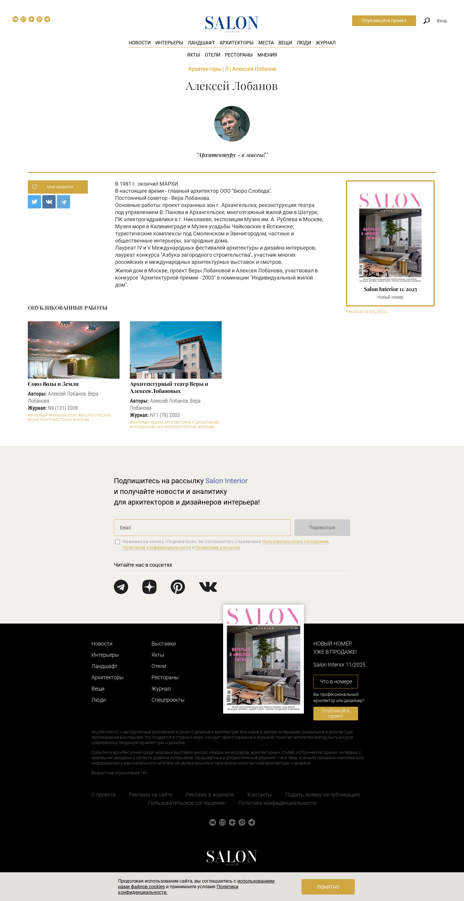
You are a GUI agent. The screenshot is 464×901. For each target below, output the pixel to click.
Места (266, 43)
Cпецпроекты (168, 700)
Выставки (164, 643)
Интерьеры (169, 43)
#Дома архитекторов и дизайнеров (185, 422)
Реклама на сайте (150, 794)
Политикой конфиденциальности (157, 547)
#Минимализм (63, 415)
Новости (140, 43)
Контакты (259, 794)
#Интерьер (37, 415)
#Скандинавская (146, 427)
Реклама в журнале (210, 794)
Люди (304, 43)
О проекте (103, 794)
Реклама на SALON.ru (366, 311)
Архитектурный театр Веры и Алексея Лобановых (169, 387)
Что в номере (336, 681)
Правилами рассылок (218, 547)
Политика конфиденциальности (277, 803)
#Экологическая (94, 415)
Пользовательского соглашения (295, 541)
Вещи (285, 43)
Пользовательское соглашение (186, 803)
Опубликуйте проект (384, 20)
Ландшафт (201, 43)
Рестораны (239, 55)
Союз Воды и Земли (53, 383)
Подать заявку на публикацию (323, 794)
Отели (212, 55)
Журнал (326, 43)
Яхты (193, 55)
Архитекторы (237, 43)
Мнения (267, 55)
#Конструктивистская (49, 420)
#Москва (81, 420)
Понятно (328, 887)
